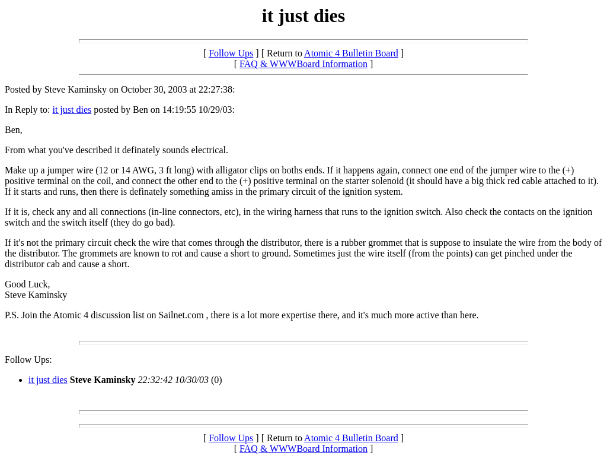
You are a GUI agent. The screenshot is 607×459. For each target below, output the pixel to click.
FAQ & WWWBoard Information (303, 64)
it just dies (71, 110)
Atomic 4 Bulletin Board (351, 53)
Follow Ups (231, 53)
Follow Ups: (28, 359)
